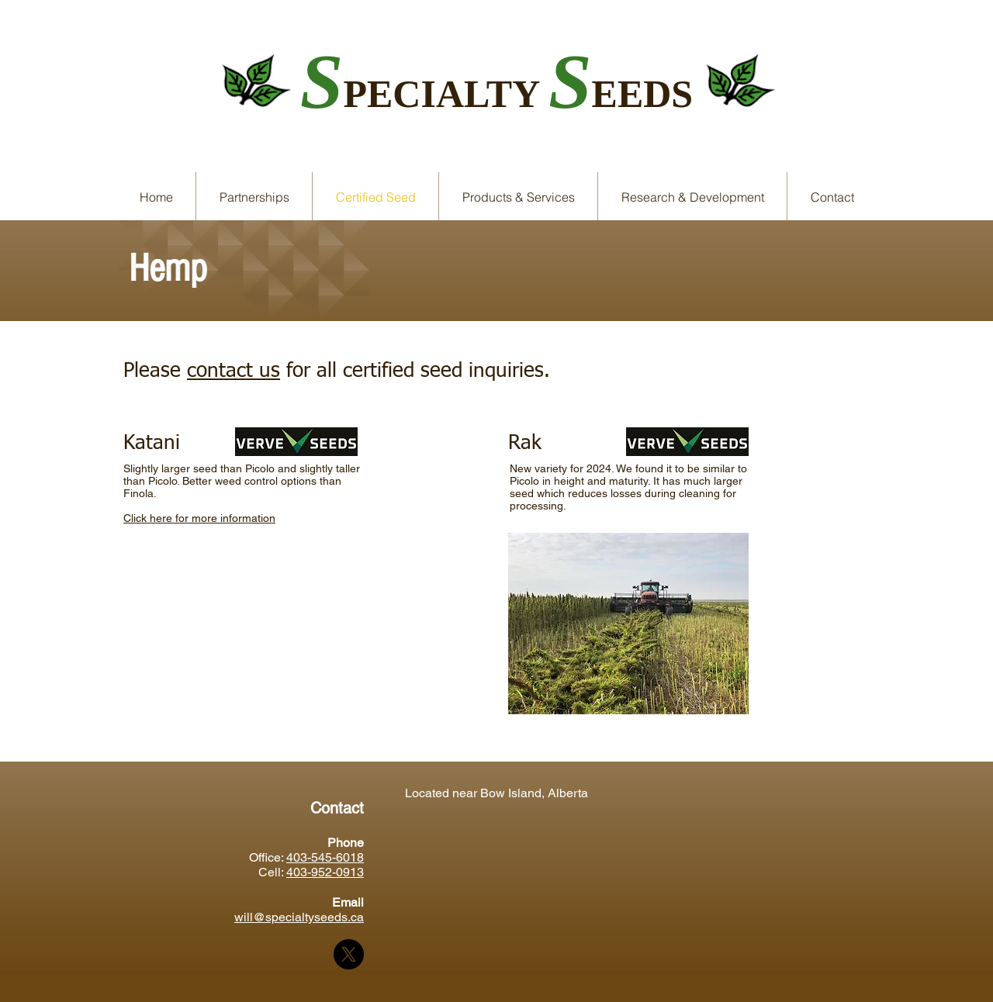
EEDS (643, 94)
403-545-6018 (325, 857)
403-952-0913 (325, 872)
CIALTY (470, 94)
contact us (233, 371)
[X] (349, 954)
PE (368, 94)
